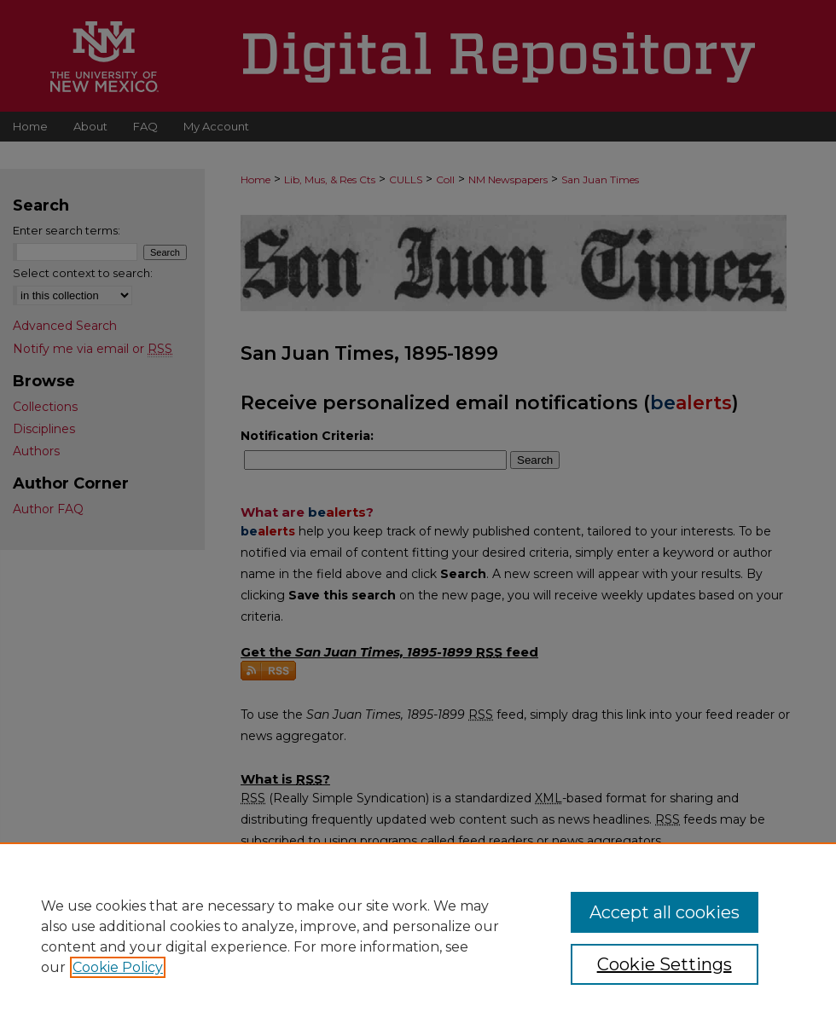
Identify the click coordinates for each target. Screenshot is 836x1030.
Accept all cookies (664, 912)
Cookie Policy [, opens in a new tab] (118, 967)
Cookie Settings (664, 964)
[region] (418, 936)
